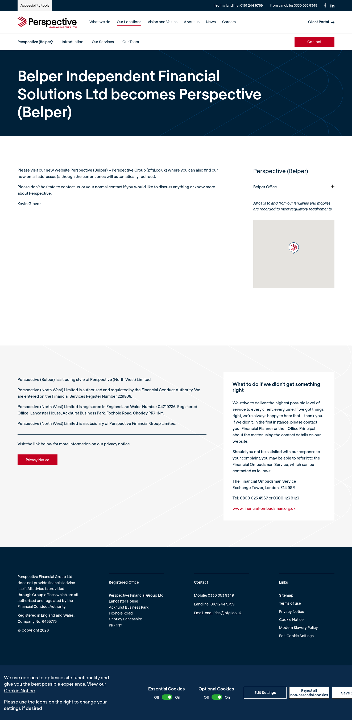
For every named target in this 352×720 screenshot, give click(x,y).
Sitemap (286, 595)
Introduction (72, 41)
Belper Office (293, 187)
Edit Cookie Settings (296, 635)
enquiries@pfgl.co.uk (223, 613)
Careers (229, 21)
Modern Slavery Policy (298, 627)
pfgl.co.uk (157, 170)
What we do (99, 21)
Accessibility (34, 5)
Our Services (103, 41)
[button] (294, 248)
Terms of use (290, 603)
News (211, 21)
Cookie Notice (291, 619)
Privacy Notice (291, 611)
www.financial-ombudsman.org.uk (264, 508)
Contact (314, 41)
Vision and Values (162, 21)
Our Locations (129, 21)
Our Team (130, 41)
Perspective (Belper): (35, 41)
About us (192, 21)
